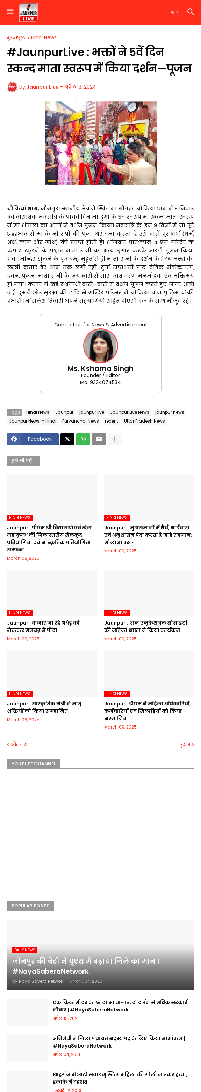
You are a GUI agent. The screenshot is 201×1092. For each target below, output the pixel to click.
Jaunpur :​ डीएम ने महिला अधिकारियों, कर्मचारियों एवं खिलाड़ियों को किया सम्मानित (147, 711)
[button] (9, 12)
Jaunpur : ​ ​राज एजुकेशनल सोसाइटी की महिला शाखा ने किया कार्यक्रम (145, 626)
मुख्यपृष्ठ (16, 38)
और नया (20, 744)
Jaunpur (64, 412)
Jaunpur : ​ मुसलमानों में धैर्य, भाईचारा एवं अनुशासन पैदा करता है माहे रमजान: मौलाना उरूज (148, 535)
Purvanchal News (80, 421)
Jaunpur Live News (129, 412)
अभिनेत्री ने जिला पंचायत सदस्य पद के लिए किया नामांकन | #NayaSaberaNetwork (119, 1042)
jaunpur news (169, 412)
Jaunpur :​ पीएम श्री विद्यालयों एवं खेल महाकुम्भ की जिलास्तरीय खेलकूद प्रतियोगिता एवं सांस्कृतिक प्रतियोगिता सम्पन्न (49, 538)
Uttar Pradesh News (144, 421)
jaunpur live (91, 412)
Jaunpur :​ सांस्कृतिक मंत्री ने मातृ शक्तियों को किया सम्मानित (44, 707)
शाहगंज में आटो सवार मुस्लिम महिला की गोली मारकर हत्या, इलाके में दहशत (120, 1078)
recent (111, 421)
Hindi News (44, 38)
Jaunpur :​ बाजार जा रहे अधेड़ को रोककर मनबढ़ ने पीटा (43, 626)
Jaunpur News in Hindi (32, 421)
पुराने (184, 744)
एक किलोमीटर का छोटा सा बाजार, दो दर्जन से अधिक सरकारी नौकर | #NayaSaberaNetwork (121, 1006)
